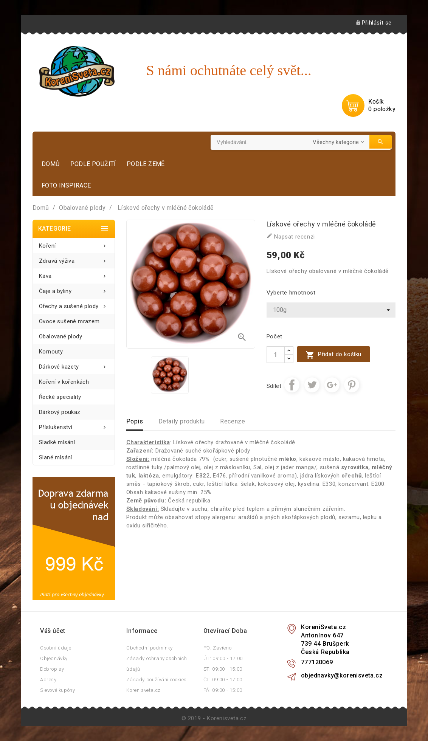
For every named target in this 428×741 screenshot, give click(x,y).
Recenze (232, 421)
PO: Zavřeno (217, 648)
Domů (51, 163)
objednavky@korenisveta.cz (342, 675)
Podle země (146, 163)
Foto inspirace (66, 185)
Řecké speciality (60, 397)
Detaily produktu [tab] (181, 421)
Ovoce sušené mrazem (69, 321)
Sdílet (291, 384)
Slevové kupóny (57, 690)
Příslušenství (74, 425)
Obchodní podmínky (149, 648)
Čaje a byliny (74, 289)
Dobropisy (52, 669)
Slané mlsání (55, 457)
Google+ (332, 384)
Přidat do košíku (333, 355)
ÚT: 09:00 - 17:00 (223, 658)
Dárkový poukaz (60, 412)
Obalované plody (60, 336)
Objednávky (54, 658)
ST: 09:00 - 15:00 (222, 669)
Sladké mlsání (57, 442)
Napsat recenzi (291, 236)
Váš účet (52, 630)
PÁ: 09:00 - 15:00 (222, 690)
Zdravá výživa (74, 258)
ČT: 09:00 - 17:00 (222, 679)
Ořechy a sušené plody (74, 304)
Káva (74, 273)
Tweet (311, 384)
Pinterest (351, 384)
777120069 (317, 662)
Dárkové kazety (74, 364)
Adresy (48, 679)
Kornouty (51, 351)
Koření (74, 243)
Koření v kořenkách (64, 381)
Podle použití (93, 163)
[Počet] (276, 354)
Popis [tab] (134, 421)
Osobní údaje (55, 648)
